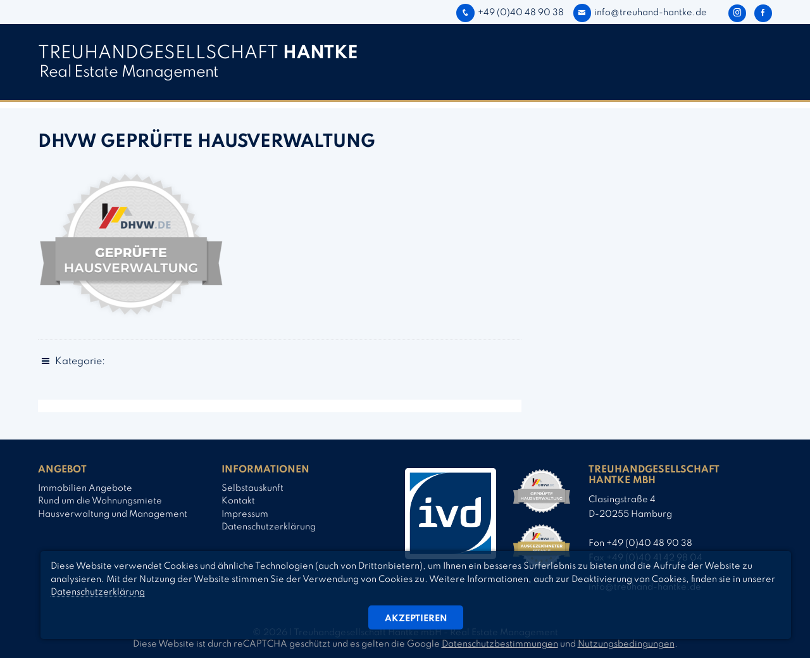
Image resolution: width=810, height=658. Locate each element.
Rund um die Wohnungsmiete (100, 501)
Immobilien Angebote (85, 488)
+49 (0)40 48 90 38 (509, 12)
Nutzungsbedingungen (626, 644)
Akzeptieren (416, 618)
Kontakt (238, 501)
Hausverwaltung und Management (112, 514)
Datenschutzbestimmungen (500, 644)
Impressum (244, 514)
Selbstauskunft (252, 488)
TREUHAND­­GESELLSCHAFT (198, 53)
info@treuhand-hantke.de (640, 12)
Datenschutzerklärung (268, 526)
